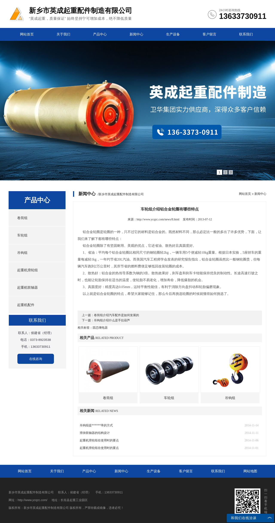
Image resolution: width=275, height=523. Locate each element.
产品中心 (100, 34)
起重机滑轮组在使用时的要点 (99, 440)
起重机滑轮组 (27, 270)
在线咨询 (35, 359)
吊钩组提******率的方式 (96, 425)
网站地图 (250, 471)
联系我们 (246, 34)
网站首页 (27, 34)
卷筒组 (22, 218)
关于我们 (63, 34)
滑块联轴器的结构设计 (95, 433)
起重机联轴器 (27, 287)
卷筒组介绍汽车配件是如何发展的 (116, 315)
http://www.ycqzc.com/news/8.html (158, 219)
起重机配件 (25, 305)
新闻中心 (136, 34)
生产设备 (173, 34)
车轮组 (22, 235)
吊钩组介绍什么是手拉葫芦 (112, 320)
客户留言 (209, 34)
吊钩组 (22, 253)
